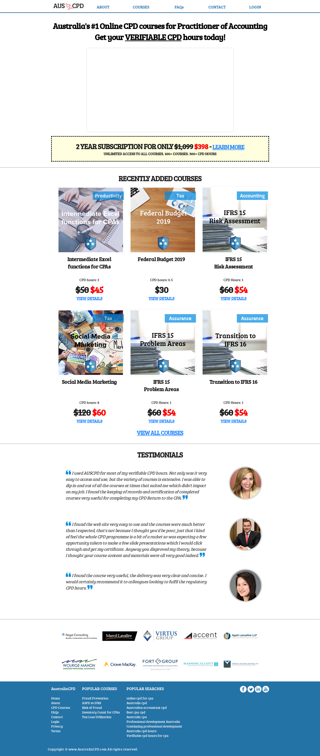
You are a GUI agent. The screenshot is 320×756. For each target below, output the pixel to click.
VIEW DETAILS (89, 298)
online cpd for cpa (140, 698)
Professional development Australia (153, 721)
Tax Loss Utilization (96, 717)
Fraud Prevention (95, 698)
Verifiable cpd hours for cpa (148, 735)
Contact (57, 717)
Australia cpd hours (142, 731)
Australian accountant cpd (147, 707)
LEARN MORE (228, 147)
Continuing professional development (154, 726)
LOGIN (255, 7)
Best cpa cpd (136, 712)
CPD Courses (60, 707)
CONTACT (217, 7)
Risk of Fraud (92, 707)
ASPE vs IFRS (91, 703)
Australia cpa (137, 717)
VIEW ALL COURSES (160, 433)
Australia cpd (137, 703)
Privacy (57, 726)
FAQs (179, 7)
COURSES (141, 7)
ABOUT (103, 7)
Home (55, 698)
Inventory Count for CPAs (101, 712)
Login (55, 721)
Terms (55, 731)
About (55, 703)
